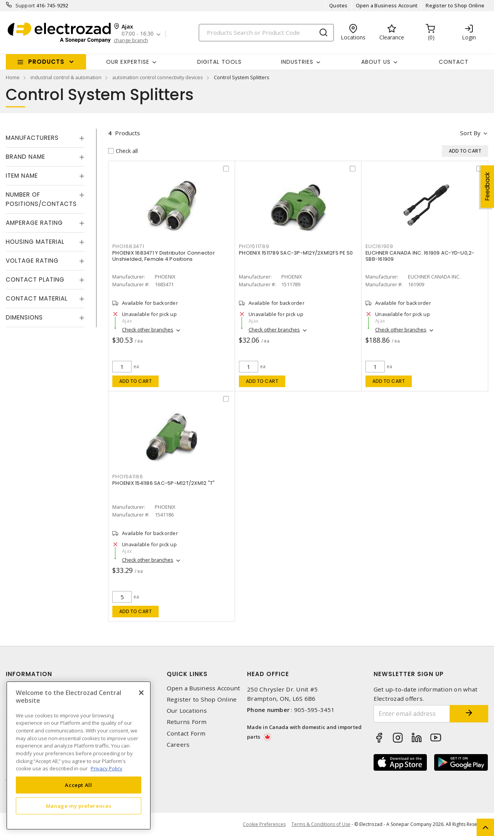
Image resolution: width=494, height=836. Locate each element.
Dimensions (24, 317)
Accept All (78, 785)
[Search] (266, 32)
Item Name (22, 176)
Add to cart (135, 381)
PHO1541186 (127, 476)
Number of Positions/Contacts (41, 199)
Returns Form (187, 722)
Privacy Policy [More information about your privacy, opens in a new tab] (106, 768)
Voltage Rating (32, 261)
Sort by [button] (470, 133)
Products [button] (46, 62)
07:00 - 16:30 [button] (138, 34)
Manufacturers (32, 138)
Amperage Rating (34, 223)
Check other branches (147, 329)
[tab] (45, 138)
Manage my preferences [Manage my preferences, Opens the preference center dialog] (79, 805)
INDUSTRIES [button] (297, 62)
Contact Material (37, 298)
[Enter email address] (412, 713)
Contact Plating (35, 279)
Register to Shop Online (455, 5)
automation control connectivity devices (157, 77)
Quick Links (187, 674)
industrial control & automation (66, 77)
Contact (454, 62)
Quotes (338, 5)
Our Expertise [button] (127, 62)
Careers (178, 744)
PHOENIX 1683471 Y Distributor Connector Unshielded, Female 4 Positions (163, 256)
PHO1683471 (128, 246)
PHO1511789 (254, 246)
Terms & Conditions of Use (320, 824)
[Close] (141, 692)
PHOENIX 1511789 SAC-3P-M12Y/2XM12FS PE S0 (296, 253)
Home (13, 77)
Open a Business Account (387, 5)
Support (25, 5)
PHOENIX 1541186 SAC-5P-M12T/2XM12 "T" (163, 483)
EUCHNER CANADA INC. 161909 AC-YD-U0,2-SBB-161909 (420, 256)
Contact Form (186, 733)
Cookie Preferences (264, 824)
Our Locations (187, 710)
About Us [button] (376, 62)
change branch (131, 40)
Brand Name (25, 157)
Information (29, 674)
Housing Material (35, 242)
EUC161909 (379, 246)
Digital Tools (219, 62)
